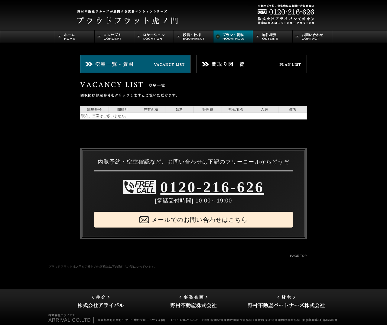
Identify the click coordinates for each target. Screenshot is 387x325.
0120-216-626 (212, 187)
